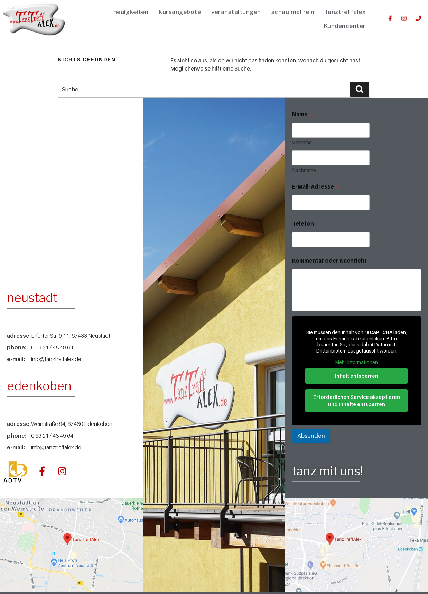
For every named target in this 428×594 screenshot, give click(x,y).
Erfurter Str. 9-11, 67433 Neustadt (70, 335)
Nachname (304, 170)
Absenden (311, 435)
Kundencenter (345, 20)
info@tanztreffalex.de (56, 359)
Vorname (302, 142)
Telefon (303, 223)
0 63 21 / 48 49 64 (52, 347)
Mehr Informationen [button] (356, 362)
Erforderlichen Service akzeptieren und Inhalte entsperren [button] (356, 400)
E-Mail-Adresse (315, 186)
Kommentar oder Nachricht (329, 260)
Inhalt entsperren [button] (356, 376)
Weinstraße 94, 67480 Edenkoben (71, 423)
